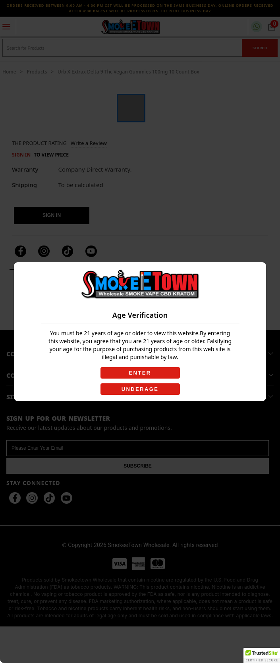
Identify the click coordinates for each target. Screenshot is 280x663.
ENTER (140, 373)
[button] (261, 655)
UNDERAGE (140, 389)
